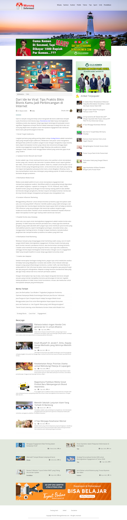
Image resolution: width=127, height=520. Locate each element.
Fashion (66, 5)
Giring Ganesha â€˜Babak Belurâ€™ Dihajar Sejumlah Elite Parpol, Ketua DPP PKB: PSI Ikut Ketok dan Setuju (96, 119)
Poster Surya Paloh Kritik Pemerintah (95, 153)
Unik (100, 5)
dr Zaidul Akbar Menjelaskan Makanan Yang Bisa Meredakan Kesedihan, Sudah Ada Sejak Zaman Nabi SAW (96, 104)
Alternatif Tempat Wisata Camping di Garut (40, 457)
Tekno (85, 5)
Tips (90, 5)
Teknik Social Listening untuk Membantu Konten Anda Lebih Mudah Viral (40, 307)
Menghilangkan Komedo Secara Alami (95, 146)
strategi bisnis (55, 138)
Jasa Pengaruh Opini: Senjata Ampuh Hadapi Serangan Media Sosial (38, 298)
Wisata (59, 5)
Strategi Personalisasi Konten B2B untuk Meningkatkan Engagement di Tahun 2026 (91, 458)
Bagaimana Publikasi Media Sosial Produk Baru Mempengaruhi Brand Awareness (50, 384)
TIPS (27, 94)
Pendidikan (107, 5)
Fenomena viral (45, 121)
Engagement (42, 313)
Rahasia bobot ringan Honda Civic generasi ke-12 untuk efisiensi (50, 325)
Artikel (64, 510)
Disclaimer (74, 510)
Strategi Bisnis (21, 313)
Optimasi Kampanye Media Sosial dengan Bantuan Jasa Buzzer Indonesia (40, 295)
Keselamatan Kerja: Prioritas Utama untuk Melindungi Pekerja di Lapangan (52, 364)
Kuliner (72, 5)
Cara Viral (32, 313)
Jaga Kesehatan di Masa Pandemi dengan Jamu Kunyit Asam (94, 168)
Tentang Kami (54, 510)
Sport (95, 5)
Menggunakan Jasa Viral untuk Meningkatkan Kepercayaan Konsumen (39, 301)
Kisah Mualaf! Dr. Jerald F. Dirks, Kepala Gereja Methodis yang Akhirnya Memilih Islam (52, 345)
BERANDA (20, 94)
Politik (79, 5)
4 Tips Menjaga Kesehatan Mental (50, 421)
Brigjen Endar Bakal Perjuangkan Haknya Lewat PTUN (94, 111)
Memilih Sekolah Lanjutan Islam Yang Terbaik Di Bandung (51, 403)
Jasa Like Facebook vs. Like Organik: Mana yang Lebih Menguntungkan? (40, 304)
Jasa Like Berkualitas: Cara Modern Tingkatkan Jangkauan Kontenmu (39, 292)
